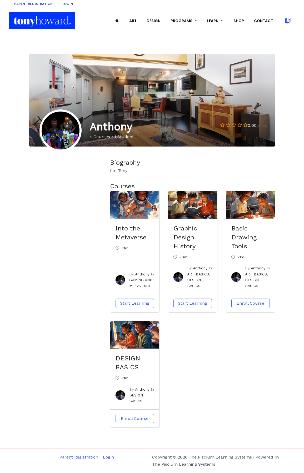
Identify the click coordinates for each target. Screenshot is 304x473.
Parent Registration (31, 4)
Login (62, 4)
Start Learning (134, 303)
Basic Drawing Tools (244, 237)
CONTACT (264, 20)
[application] (204, 21)
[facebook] (289, 21)
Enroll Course (250, 303)
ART (147, 20)
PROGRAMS (193, 21)
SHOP (242, 20)
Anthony (142, 274)
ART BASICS (198, 274)
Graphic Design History (185, 237)
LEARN (222, 21)
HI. (134, 20)
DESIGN (165, 20)
